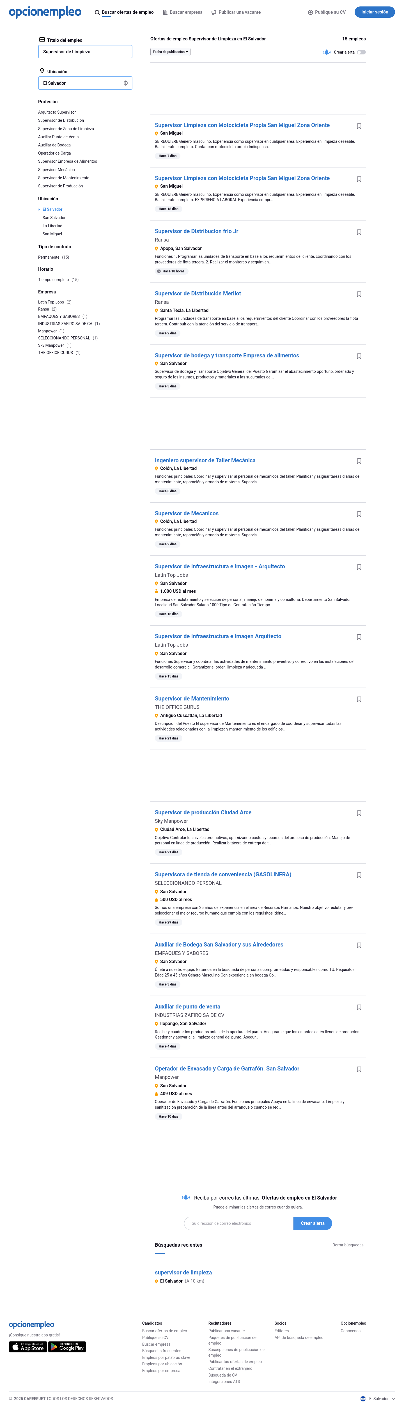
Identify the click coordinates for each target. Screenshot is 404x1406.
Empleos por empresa (161, 1370)
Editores (282, 1331)
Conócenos (351, 1331)
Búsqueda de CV (222, 1375)
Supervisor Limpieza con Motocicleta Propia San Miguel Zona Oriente (242, 125)
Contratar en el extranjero (230, 1368)
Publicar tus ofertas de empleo (235, 1361)
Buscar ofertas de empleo (164, 1331)
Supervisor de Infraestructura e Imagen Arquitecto (218, 636)
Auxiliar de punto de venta (188, 1006)
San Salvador (54, 217)
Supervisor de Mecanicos (187, 513)
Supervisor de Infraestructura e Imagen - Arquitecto (220, 566)
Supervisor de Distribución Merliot (198, 293)
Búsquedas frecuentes (161, 1350)
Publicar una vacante (226, 1331)
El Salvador (52, 209)
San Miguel (52, 234)
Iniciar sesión (374, 12)
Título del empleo (60, 40)
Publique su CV (327, 12)
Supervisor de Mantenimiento (192, 698)
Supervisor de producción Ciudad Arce (203, 812)
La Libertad (52, 226)
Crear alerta (313, 1223)
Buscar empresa (156, 1344)
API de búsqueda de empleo (299, 1337)
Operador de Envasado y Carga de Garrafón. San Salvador (227, 1068)
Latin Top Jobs (171, 575)
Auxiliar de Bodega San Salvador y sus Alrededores (219, 944)
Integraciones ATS (224, 1381)
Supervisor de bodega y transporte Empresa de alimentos (227, 355)
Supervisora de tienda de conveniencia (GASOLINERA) (223, 874)
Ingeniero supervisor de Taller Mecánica (205, 460)
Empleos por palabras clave (166, 1357)
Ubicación (53, 71)
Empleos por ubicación (162, 1364)
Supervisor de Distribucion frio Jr (196, 231)
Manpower (167, 1077)
